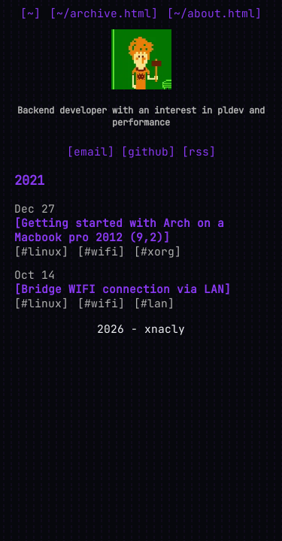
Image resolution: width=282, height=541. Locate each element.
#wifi (101, 251)
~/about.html (214, 13)
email (91, 151)
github (148, 151)
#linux (41, 251)
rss (199, 151)
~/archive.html (103, 13)
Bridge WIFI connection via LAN (122, 289)
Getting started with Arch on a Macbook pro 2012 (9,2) (119, 230)
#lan (154, 303)
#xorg (157, 251)
